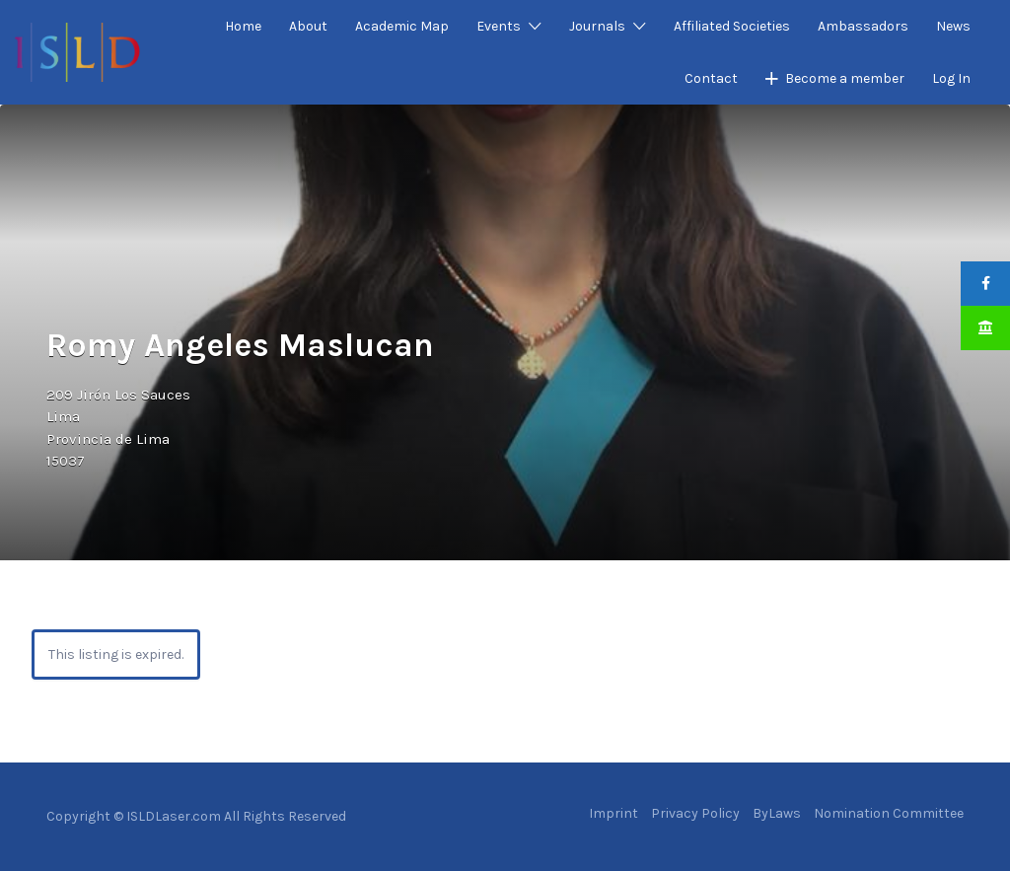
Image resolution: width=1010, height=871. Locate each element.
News (953, 26)
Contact (711, 78)
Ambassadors (863, 26)
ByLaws (777, 813)
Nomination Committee (889, 813)
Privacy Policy (695, 813)
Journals (597, 26)
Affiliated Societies (732, 26)
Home (243, 26)
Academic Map (402, 26)
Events (498, 26)
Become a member (844, 78)
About (308, 26)
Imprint (613, 813)
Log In (951, 78)
